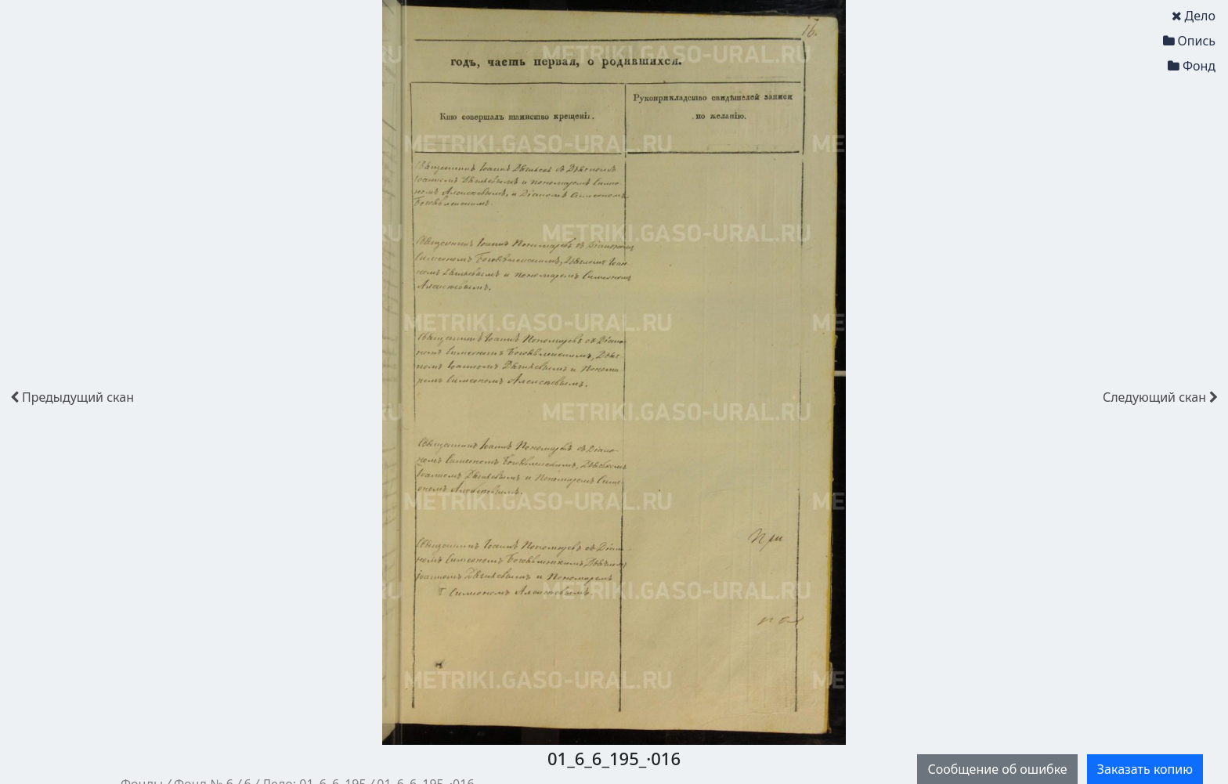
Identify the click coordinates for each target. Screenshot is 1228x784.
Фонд (1191, 65)
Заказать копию (1145, 769)
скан (72, 397)
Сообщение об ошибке (997, 769)
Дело (1193, 15)
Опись (1189, 40)
